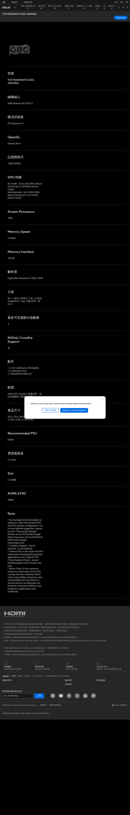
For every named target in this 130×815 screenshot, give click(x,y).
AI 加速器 (36, 682)
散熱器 (5, 772)
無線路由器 (37, 698)
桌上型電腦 (7, 731)
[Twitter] (77, 791)
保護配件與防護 (39, 759)
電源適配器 (37, 763)
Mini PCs (6, 739)
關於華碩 (68, 674)
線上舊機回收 (70, 766)
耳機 (35, 747)
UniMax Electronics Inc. (74, 714)
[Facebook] (69, 791)
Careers (68, 726)
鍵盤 (35, 739)
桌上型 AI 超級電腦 (40, 723)
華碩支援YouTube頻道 (73, 758)
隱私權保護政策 (55, 800)
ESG (98, 674)
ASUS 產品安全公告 (72, 754)
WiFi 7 (35, 690)
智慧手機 (6, 678)
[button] (3, 3)
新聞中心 (68, 694)
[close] (102, 400)
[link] (65, 3)
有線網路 (36, 710)
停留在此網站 (50, 410)
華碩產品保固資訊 (71, 746)
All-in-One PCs (8, 727)
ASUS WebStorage (72, 710)
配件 (4, 747)
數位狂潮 (99, 714)
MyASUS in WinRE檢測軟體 (75, 774)
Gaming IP (37, 775)
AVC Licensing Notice (104, 718)
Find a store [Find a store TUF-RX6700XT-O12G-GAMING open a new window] (120, 13)
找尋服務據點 (70, 738)
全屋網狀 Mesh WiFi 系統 (42, 702)
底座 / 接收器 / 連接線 (41, 767)
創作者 (5, 699)
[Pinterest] (93, 791)
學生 (4, 703)
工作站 (5, 743)
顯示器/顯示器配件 (9, 719)
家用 (4, 691)
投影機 (5, 723)
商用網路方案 (38, 706)
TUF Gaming (37, 666)
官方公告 (68, 678)
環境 (98, 678)
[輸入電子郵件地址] (18, 791)
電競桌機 (6, 735)
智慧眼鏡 (6, 751)
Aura (98, 725)
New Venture (70, 722)
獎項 (66, 682)
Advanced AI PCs (102, 690)
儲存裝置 (36, 674)
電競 (4, 707)
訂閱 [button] (39, 791)
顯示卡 (5, 764)
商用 (4, 695)
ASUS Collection (39, 779)
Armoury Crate (102, 721)
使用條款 (43, 800)
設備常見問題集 (71, 778)
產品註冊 (68, 742)
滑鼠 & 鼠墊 (37, 743)
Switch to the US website (74, 410)
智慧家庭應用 (38, 731)
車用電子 (99, 705)
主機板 (5, 760)
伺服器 (35, 727)
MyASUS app (70, 770)
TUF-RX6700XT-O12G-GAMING (19, 9)
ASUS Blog (100, 693)
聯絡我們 (68, 750)
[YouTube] (60, 791)
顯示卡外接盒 (38, 678)
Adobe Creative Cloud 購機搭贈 (108, 710)
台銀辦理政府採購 (9, 711)
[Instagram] (52, 791)
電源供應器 (7, 776)
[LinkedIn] (85, 791)
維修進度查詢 (70, 733)
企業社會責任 (70, 690)
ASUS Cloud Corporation (74, 706)
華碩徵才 (68, 698)
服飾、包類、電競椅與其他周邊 (44, 755)
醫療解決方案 (7, 682)
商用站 (98, 701)
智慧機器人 (37, 714)
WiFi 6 (35, 694)
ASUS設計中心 (101, 697)
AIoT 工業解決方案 (40, 718)
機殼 (4, 768)
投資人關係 (69, 686)
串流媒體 (36, 751)
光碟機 (5, 780)
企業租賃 (68, 762)
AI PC (98, 686)
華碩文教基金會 (71, 718)
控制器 (35, 772)
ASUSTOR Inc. (70, 702)
